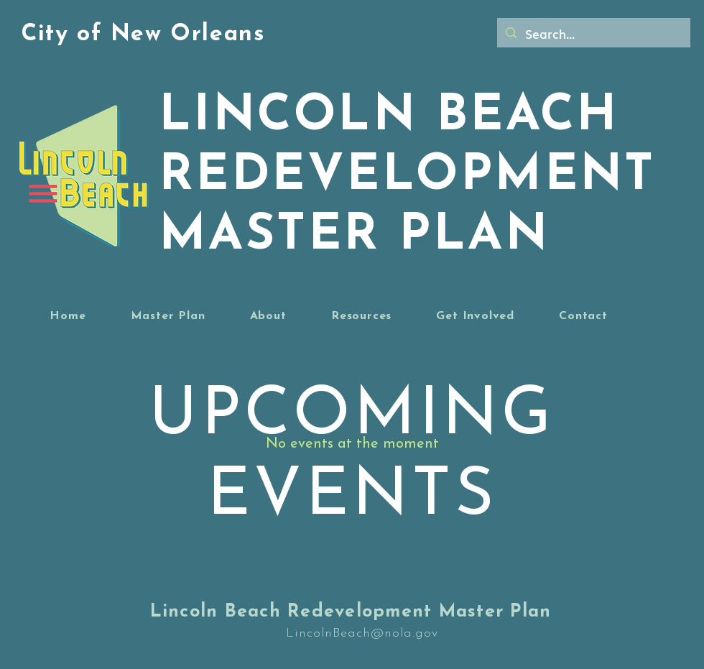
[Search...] (592, 34)
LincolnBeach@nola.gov (362, 633)
